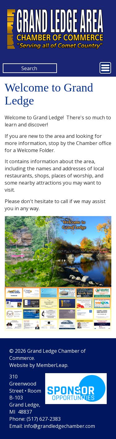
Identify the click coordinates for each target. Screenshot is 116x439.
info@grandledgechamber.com (59, 426)
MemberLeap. (52, 365)
